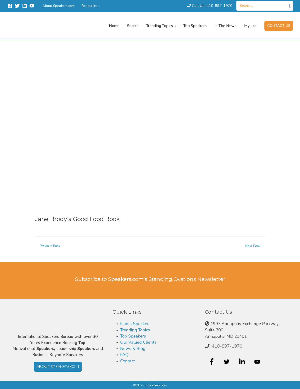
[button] (99, 5)
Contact (127, 361)
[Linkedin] (24, 5)
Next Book (254, 246)
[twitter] (227, 362)
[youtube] (257, 362)
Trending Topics (135, 330)
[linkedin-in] (242, 362)
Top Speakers (133, 336)
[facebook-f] (212, 362)
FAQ (124, 355)
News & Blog (132, 348)
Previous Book (49, 246)
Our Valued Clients (138, 342)
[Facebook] (10, 5)
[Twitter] (17, 5)
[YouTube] (32, 5)
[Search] (290, 6)
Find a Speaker (134, 324)
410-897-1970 (227, 346)
